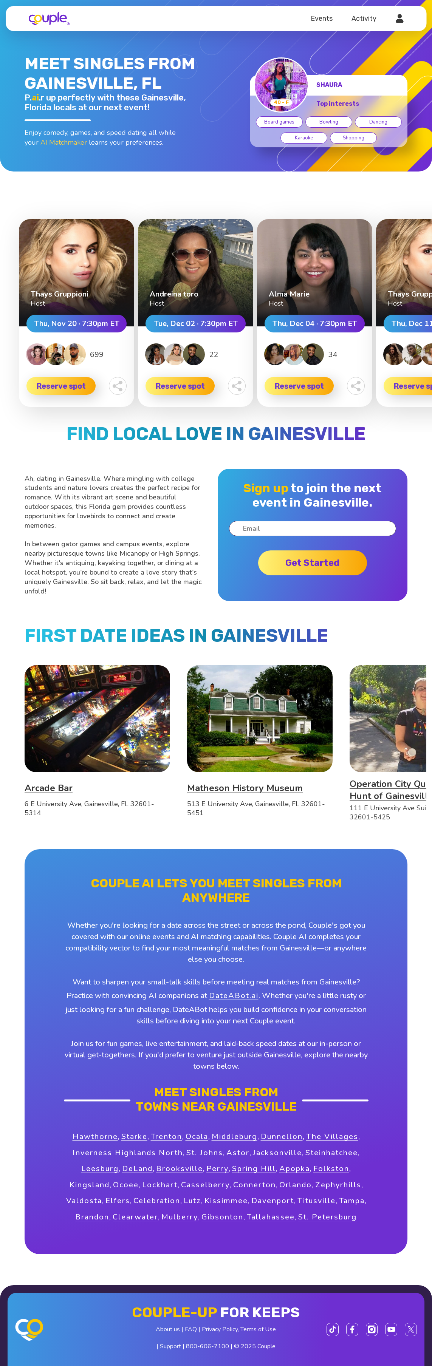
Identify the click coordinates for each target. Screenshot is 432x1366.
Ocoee (126, 1185)
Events (322, 18)
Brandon (92, 1217)
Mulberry (179, 1217)
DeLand (137, 1169)
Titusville (316, 1201)
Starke (134, 1136)
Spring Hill (254, 1169)
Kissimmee (226, 1201)
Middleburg (234, 1136)
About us (168, 1329)
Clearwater (135, 1217)
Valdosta (84, 1201)
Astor (237, 1153)
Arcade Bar (49, 788)
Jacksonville (277, 1153)
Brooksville (179, 1169)
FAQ (191, 1329)
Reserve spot (61, 386)
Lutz (192, 1201)
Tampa (352, 1201)
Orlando (295, 1185)
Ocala (197, 1136)
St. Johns (204, 1153)
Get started (312, 563)
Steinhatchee (331, 1153)
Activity (363, 18)
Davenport (272, 1201)
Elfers (117, 1201)
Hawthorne (95, 1136)
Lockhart (160, 1185)
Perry (217, 1169)
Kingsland (90, 1185)
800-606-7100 (207, 1346)
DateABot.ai (234, 996)
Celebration (156, 1201)
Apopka (294, 1169)
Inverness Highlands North (128, 1153)
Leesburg (100, 1169)
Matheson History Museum (245, 788)
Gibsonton (222, 1217)
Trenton (166, 1136)
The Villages (332, 1136)
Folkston (331, 1169)
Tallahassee (271, 1217)
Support (170, 1346)
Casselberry (205, 1185)
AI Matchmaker (63, 142)
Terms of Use (258, 1329)
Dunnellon (282, 1136)
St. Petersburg (327, 1217)
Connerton (254, 1185)
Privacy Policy (220, 1329)
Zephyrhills (338, 1185)
